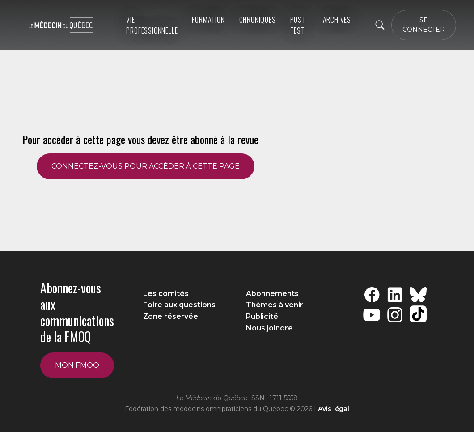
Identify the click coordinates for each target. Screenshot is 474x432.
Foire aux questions (179, 305)
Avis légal (333, 409)
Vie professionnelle (152, 25)
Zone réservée (170, 316)
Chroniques (257, 19)
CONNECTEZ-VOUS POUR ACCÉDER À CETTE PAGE (145, 166)
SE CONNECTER (423, 25)
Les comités (166, 293)
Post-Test (299, 25)
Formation (208, 19)
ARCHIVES (337, 19)
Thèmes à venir (274, 305)
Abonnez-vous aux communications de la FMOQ (77, 312)
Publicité (262, 316)
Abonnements (272, 293)
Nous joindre (269, 328)
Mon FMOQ (77, 365)
